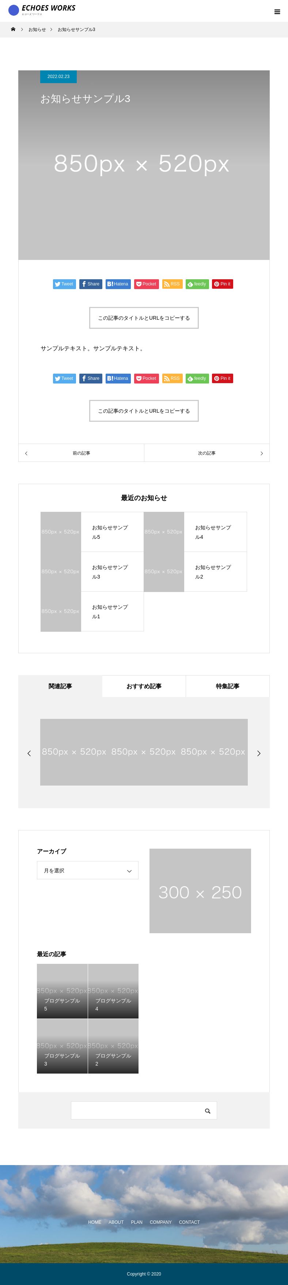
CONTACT (189, 1222)
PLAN (137, 1222)
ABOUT (116, 1222)
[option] (75, 752)
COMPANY (161, 1222)
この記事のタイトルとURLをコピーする (144, 318)
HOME (94, 1222)
